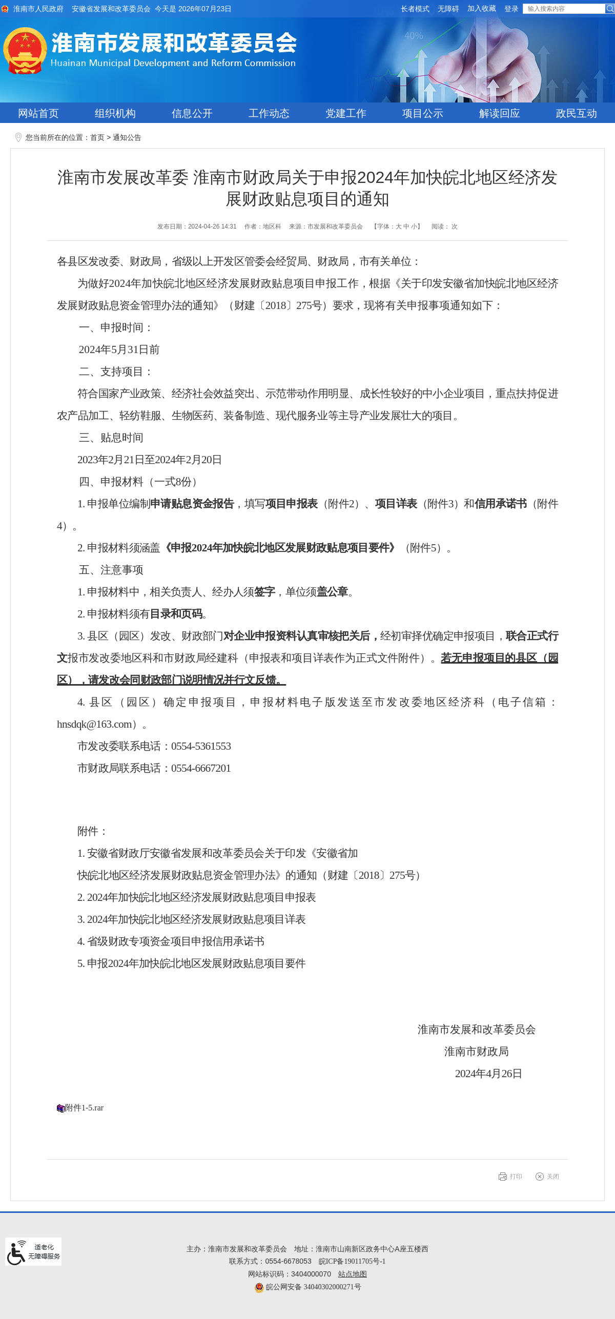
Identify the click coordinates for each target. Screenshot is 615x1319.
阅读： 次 (445, 226)
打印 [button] (516, 1176)
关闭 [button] (553, 1176)
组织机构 (115, 113)
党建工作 (345, 113)
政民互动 (576, 113)
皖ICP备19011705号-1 (352, 1261)
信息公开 (192, 113)
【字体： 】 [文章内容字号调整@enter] (397, 226)
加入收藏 (481, 8)
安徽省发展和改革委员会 (111, 9)
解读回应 (499, 113)
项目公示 (422, 113)
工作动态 (269, 113)
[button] (415, 9)
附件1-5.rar (84, 1107)
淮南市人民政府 (38, 9)
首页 (97, 137)
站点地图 (352, 1274)
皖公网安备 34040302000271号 (307, 1287)
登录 (511, 9)
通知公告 (127, 137)
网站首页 (38, 113)
